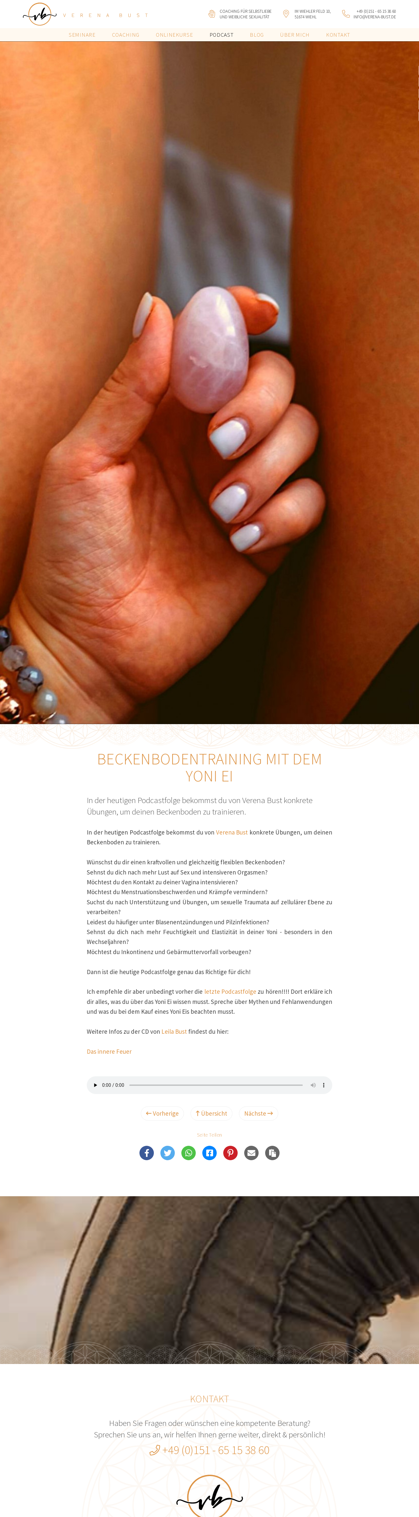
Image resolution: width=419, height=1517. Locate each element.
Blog (257, 34)
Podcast (222, 34)
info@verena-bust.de (375, 17)
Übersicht (211, 1113)
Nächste (258, 1113)
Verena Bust (232, 832)
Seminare (82, 34)
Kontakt (338, 34)
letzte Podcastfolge (230, 991)
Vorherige (162, 1113)
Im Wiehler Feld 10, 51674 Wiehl (313, 14)
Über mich (295, 34)
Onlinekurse (174, 34)
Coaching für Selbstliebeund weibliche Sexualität (246, 14)
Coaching (125, 34)
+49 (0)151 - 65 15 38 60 (376, 11)
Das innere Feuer (109, 1051)
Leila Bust (174, 1031)
